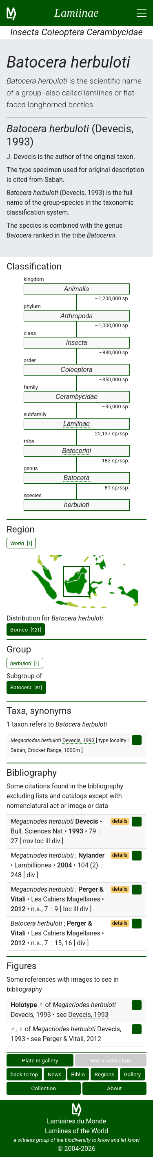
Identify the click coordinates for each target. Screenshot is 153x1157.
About (114, 1088)
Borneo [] (25, 629)
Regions (104, 1074)
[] (26, 687)
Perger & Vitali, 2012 (72, 1039)
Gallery (132, 1074)
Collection (43, 1088)
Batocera (76, 477)
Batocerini (76, 450)
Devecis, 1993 (78, 740)
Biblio (78, 1074)
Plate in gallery (40, 1060)
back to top (24, 1074)
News (55, 1074)
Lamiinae (76, 423)
